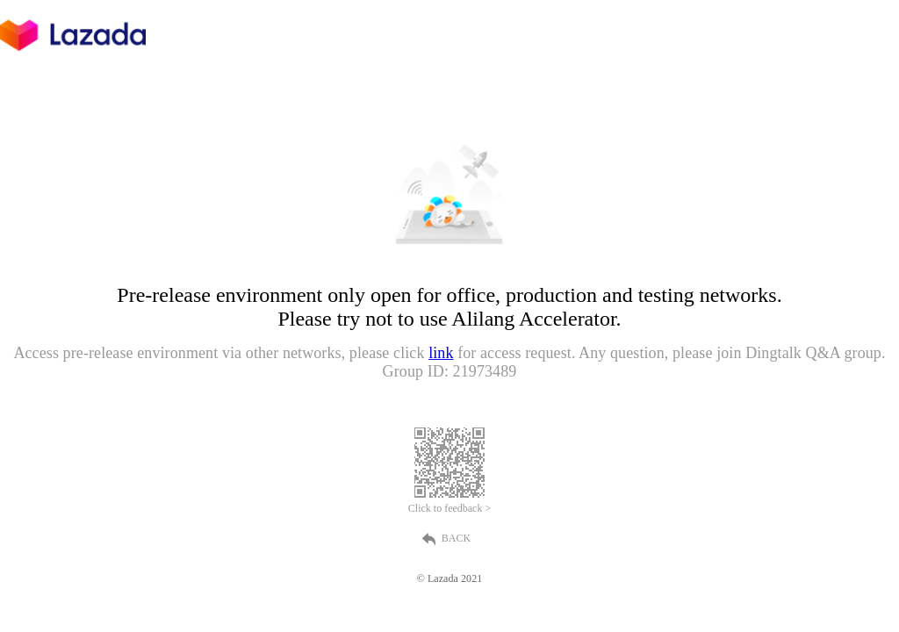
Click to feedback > (449, 508)
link (440, 353)
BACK (449, 538)
